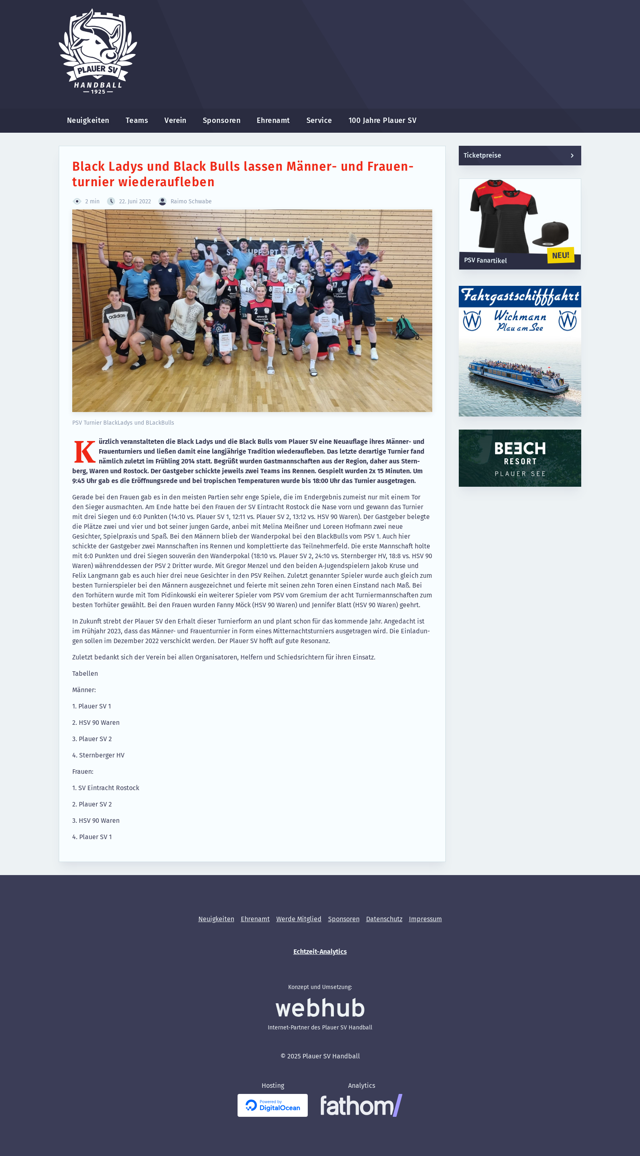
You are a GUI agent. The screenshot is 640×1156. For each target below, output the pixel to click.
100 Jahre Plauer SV (383, 120)
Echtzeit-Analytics (320, 952)
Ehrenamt (273, 120)
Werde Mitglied (299, 919)
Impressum (425, 919)
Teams (137, 120)
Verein (175, 120)
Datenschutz (384, 919)
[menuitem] (88, 121)
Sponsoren (221, 120)
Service (319, 120)
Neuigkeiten (88, 120)
